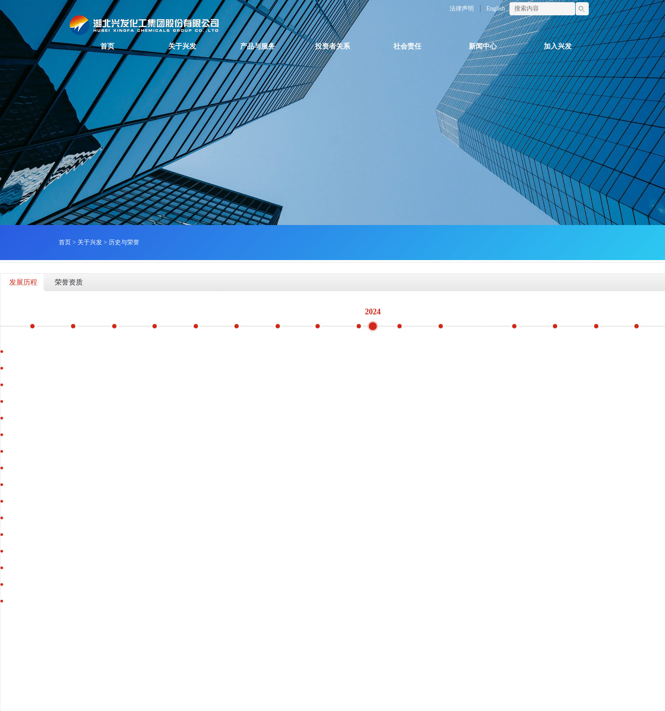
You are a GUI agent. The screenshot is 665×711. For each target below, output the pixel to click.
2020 (208, 311)
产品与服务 (257, 46)
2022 (290, 311)
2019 (167, 311)
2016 (43, 311)
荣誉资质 (69, 282)
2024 (373, 311)
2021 (249, 311)
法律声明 (461, 8)
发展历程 (23, 282)
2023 (332, 311)
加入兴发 (558, 46)
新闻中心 (483, 46)
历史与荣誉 (124, 242)
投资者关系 (332, 46)
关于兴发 (182, 46)
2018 (126, 311)
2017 (85, 311)
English (495, 8)
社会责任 (407, 46)
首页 (107, 46)
